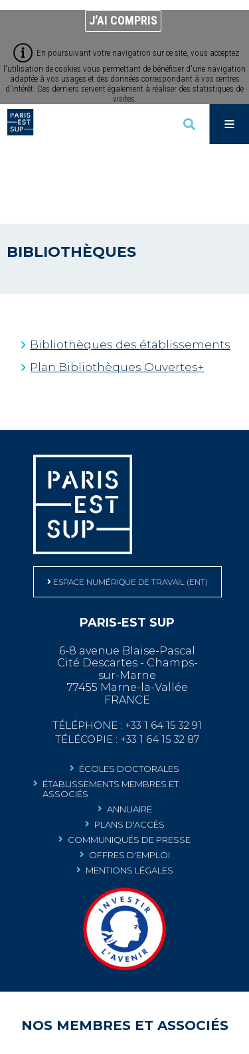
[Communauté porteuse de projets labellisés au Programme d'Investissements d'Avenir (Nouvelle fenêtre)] (124, 968)
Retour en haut (235, 443)
